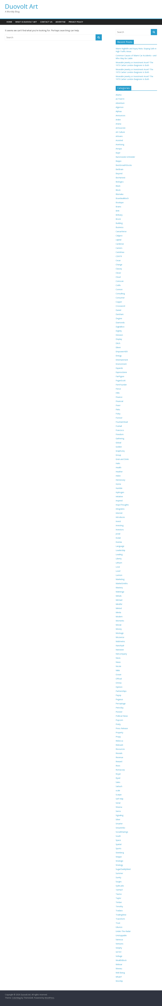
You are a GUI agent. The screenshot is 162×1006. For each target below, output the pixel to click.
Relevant (119, 745)
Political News (122, 716)
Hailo (118, 463)
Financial (119, 401)
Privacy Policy (76, 22)
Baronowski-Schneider (125, 157)
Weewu (119, 968)
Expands (119, 368)
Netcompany (121, 654)
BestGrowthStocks (124, 165)
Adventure (120, 103)
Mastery (119, 587)
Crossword (120, 306)
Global (118, 442)
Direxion (119, 335)
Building (119, 223)
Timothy (119, 906)
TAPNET (119, 890)
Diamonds (120, 322)
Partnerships (121, 691)
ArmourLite (120, 128)
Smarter (119, 823)
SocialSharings (122, 832)
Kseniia (119, 542)
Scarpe (119, 794)
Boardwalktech (122, 198)
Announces (120, 115)
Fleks (118, 409)
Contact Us (46, 22)
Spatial (118, 844)
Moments (120, 620)
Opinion (119, 687)
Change (119, 264)
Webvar (119, 964)
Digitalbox (120, 326)
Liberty (119, 558)
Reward (119, 761)
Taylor (118, 898)
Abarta (118, 95)
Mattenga (120, 591)
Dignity (119, 331)
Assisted (119, 140)
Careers (119, 248)
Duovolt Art (21, 6)
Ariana (118, 123)
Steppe (119, 856)
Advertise (61, 22)
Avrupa (119, 148)
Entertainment (122, 360)
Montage (120, 633)
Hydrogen (120, 492)
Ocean (118, 674)
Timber (119, 902)
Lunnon (119, 575)
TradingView (121, 914)
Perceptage (121, 703)
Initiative (119, 496)
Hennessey (120, 480)
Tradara (119, 910)
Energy (119, 355)
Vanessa (119, 939)
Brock (118, 219)
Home (9, 22)
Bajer (118, 152)
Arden (118, 119)
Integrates (120, 509)
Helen (118, 475)
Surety (118, 877)
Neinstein (120, 649)
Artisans (119, 136)
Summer (119, 873)
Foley (118, 413)
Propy (118, 736)
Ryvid (118, 778)
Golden (119, 446)
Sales (118, 782)
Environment (121, 364)
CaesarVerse (121, 231)
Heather (119, 471)
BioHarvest (120, 177)
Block (118, 190)
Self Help (119, 798)
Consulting (120, 293)
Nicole (118, 666)
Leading (119, 554)
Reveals (119, 753)
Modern (119, 616)
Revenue (119, 757)
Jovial (118, 533)
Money (119, 629)
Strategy (119, 865)
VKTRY (118, 952)
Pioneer (119, 712)
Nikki (118, 670)
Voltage (119, 956)
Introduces (120, 517)
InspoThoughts (122, 504)
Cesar (118, 260)
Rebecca (119, 741)
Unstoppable (121, 935)
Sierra (118, 811)
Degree (119, 318)
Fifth (118, 393)
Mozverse (120, 637)
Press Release (122, 728)
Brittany (119, 215)
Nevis (118, 658)
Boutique (120, 202)
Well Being (120, 972)
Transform (120, 919)
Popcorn (119, 720)
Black (118, 186)
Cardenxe (120, 244)
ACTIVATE (120, 99)
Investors (120, 529)
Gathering (120, 438)
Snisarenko (120, 827)
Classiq (119, 268)
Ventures (119, 943)
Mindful (119, 604)
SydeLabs (120, 885)
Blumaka (119, 194)
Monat (118, 625)
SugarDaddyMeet (123, 869)
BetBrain (119, 169)
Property (119, 732)
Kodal (118, 538)
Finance (119, 397)
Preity (118, 724)
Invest (118, 521)
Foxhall (119, 426)
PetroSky (119, 707)
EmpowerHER (122, 351)
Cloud (118, 277)
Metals (119, 596)
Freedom (120, 434)
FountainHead (122, 422)
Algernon (119, 107)
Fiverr (118, 405)
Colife (118, 285)
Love (118, 567)
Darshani (119, 314)
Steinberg (120, 852)
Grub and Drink (122, 459)
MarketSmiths (122, 583)
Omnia (118, 683)
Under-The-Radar (123, 931)
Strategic (119, 861)
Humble (119, 488)
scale (118, 790)
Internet (119, 513)
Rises (118, 765)
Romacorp (120, 769)
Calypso (119, 235)
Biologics (120, 181)
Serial (118, 803)
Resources (120, 749)
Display (119, 339)
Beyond (119, 173)
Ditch (118, 343)
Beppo (118, 161)
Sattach (119, 786)
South (118, 836)
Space (118, 840)
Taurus (119, 894)
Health (118, 467)
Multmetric (120, 641)
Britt (117, 210)
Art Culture (120, 132)
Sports (118, 848)
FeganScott (121, 380)
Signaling (119, 815)
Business (119, 227)
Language (120, 546)
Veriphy (119, 948)
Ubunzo (119, 927)
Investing (119, 525)
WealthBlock (121, 960)
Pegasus (119, 699)
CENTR (119, 256)
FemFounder (121, 384)
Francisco (120, 430)
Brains (118, 206)
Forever (119, 418)
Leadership (120, 550)
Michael (119, 600)
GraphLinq (120, 451)
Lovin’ (118, 571)
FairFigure (120, 376)
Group (118, 455)
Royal (118, 774)
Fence (118, 389)
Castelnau (120, 252)
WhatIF (119, 977)
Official (119, 678)
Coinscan (120, 281)
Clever (118, 273)
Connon (119, 289)
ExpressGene (121, 372)
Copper (119, 302)
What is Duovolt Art (26, 22)
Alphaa (119, 111)
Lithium (119, 562)
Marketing (120, 579)
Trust (118, 923)
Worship (119, 981)
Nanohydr (120, 645)
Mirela (118, 612)
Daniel (118, 310)
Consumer (120, 297)
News (118, 662)
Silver (118, 819)
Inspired (119, 500)
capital (118, 239)
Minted (119, 608)
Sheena (119, 807)
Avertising (120, 144)
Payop (118, 695)
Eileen (118, 347)
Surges (119, 881)
